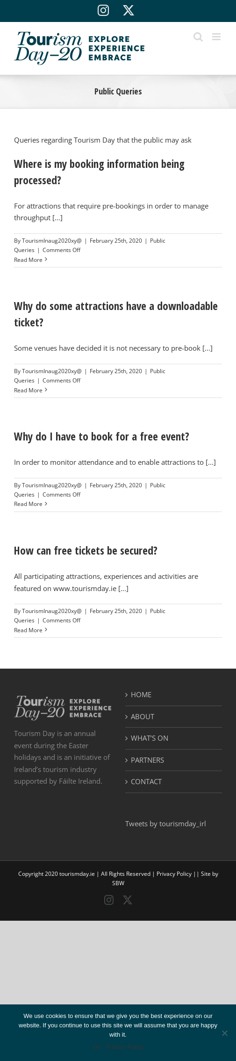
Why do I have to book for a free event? (101, 436)
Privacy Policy (174, 874)
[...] (57, 217)
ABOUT (142, 716)
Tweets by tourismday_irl (165, 823)
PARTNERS (147, 760)
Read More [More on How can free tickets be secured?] (28, 630)
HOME (141, 694)
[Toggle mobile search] (198, 37)
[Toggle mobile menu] (217, 37)
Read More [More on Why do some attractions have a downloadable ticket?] (28, 390)
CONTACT (146, 781)
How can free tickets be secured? (85, 550)
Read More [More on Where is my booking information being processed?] (28, 260)
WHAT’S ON (149, 738)
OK (97, 1046)
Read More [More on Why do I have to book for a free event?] (28, 504)
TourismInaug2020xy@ (52, 241)
